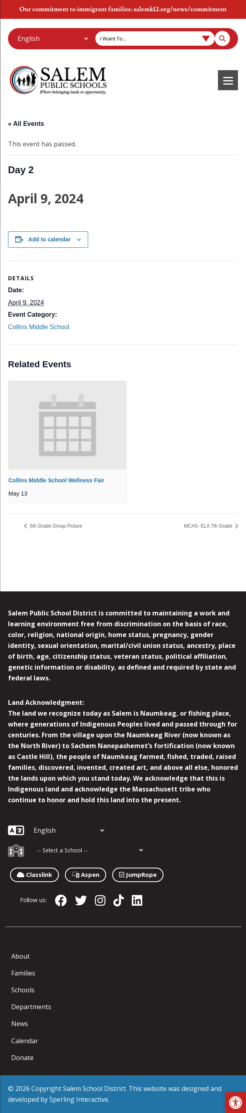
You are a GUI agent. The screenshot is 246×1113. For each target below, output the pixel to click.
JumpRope (138, 874)
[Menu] (228, 80)
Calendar (24, 1040)
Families (23, 973)
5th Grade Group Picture (55, 526)
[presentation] (67, 425)
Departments (31, 1006)
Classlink (34, 874)
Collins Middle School (38, 327)
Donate (22, 1057)
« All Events (26, 123)
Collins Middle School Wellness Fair (56, 480)
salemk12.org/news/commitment (179, 9)
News (19, 1023)
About (20, 956)
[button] (235, 1102)
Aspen (85, 874)
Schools (22, 990)
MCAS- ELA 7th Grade (209, 526)
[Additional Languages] (52, 38)
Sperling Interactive (78, 1099)
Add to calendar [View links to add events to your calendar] (49, 239)
